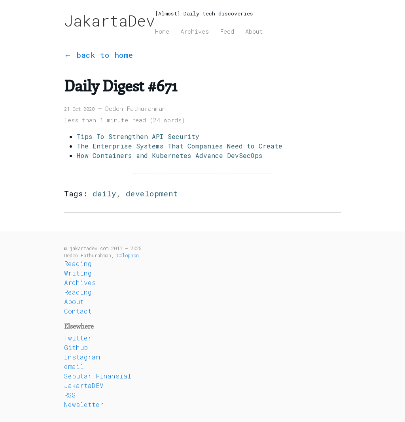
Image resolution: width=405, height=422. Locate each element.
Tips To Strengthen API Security (138, 136)
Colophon (128, 255)
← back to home (98, 55)
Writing (78, 273)
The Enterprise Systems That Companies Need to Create (179, 146)
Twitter (78, 338)
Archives (194, 31)
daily (104, 193)
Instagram (82, 357)
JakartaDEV (84, 385)
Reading (78, 263)
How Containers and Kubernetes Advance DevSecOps (170, 155)
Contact (78, 311)
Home (162, 31)
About (254, 31)
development (152, 193)
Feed (227, 31)
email (74, 366)
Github (76, 347)
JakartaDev (109, 20)
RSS (70, 395)
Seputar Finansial (97, 376)
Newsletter (84, 404)
